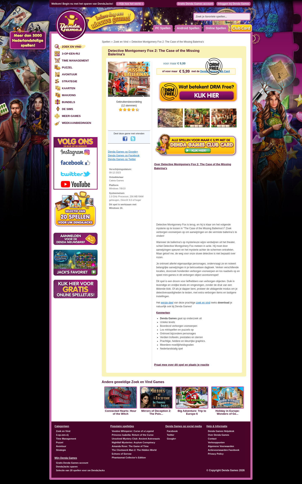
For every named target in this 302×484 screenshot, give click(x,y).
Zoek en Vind (71, 46)
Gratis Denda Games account (195, 3)
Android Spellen (188, 28)
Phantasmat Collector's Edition (129, 457)
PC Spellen (163, 28)
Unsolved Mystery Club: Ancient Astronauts (136, 438)
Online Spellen (216, 28)
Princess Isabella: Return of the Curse (133, 435)
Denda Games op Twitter (122, 159)
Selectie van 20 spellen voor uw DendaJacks (80, 470)
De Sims (67, 109)
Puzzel (67, 67)
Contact (212, 438)
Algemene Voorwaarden (221, 446)
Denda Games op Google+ (123, 151)
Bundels (68, 102)
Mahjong (69, 95)
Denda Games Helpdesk (221, 431)
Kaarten (68, 88)
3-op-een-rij (71, 53)
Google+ (171, 438)
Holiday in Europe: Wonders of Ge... (228, 412)
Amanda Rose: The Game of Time (130, 446)
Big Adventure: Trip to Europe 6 (192, 412)
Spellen (106, 41)
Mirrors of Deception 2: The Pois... (156, 412)
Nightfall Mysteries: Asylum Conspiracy (133, 442)
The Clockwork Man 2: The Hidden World (134, 450)
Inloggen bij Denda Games (233, 3)
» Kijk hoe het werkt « (130, 3)
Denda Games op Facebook (123, 155)
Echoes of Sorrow (121, 454)
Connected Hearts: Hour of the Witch (120, 412)
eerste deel (167, 302)
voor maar (174, 63)
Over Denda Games (218, 435)
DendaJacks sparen (67, 466)
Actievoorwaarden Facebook (223, 450)
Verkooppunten (216, 442)
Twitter (170, 435)
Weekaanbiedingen (76, 122)
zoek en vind (203, 302)
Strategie (69, 81)
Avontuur (69, 74)
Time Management (75, 60)
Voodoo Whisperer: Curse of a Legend (133, 431)
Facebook (172, 431)
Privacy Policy (216, 454)
